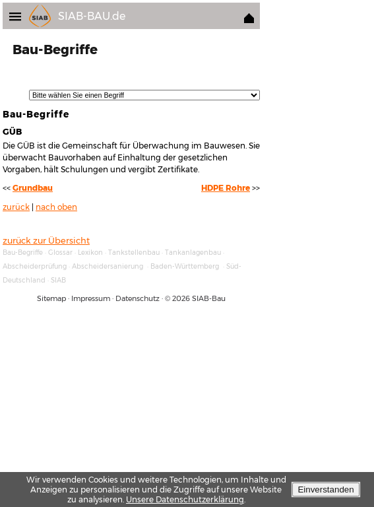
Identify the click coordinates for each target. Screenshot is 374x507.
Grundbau (33, 188)
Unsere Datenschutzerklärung (185, 499)
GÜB (12, 131)
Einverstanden (325, 489)
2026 (181, 298)
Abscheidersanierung (107, 266)
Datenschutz (137, 298)
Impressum (90, 298)
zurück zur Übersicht (46, 240)
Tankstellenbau (134, 252)
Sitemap (51, 298)
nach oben (56, 207)
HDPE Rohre (225, 188)
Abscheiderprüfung (35, 266)
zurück (16, 207)
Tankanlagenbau (193, 252)
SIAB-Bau (209, 298)
